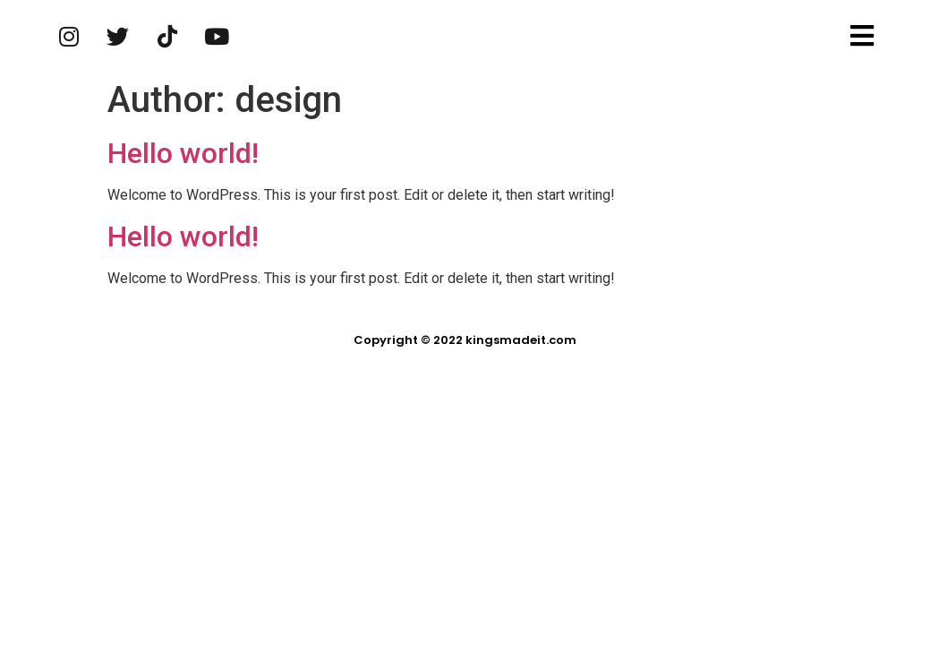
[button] (864, 36)
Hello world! (183, 153)
